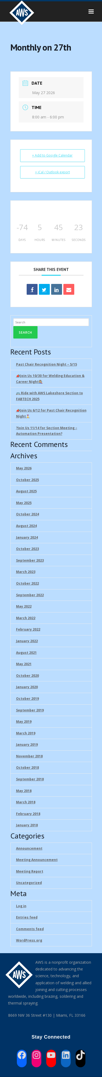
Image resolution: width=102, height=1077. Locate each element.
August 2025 (26, 491)
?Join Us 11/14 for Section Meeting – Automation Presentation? (46, 431)
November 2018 (29, 756)
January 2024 (27, 537)
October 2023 (27, 548)
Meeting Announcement (37, 859)
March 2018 (25, 802)
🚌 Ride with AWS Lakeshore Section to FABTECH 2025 (49, 396)
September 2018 (30, 779)
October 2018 (27, 767)
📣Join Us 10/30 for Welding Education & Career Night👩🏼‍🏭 (50, 378)
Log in (21, 906)
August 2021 (26, 652)
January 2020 (27, 687)
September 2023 (30, 560)
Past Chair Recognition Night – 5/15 (46, 364)
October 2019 (27, 698)
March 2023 (25, 571)
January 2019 (27, 744)
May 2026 (24, 468)
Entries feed (27, 917)
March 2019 (25, 733)
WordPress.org (29, 940)
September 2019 (30, 710)
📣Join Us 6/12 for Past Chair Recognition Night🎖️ (51, 413)
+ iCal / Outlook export (52, 172)
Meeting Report (29, 871)
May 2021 (24, 664)
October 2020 (27, 675)
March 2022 (25, 618)
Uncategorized (29, 882)
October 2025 (27, 480)
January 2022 (27, 641)
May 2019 (24, 721)
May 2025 (24, 503)
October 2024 (27, 514)
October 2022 (27, 583)
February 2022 (28, 629)
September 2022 (30, 595)
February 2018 (28, 813)
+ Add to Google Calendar (52, 155)
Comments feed (30, 929)
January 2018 (27, 825)
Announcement (29, 848)
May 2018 (24, 790)
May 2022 (24, 606)
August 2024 (26, 525)
